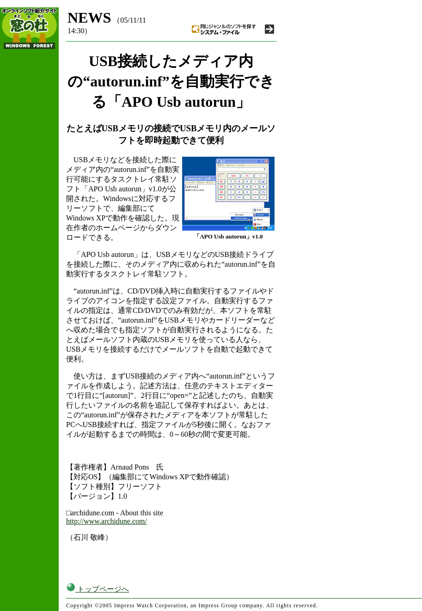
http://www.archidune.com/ (106, 521)
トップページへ (97, 589)
